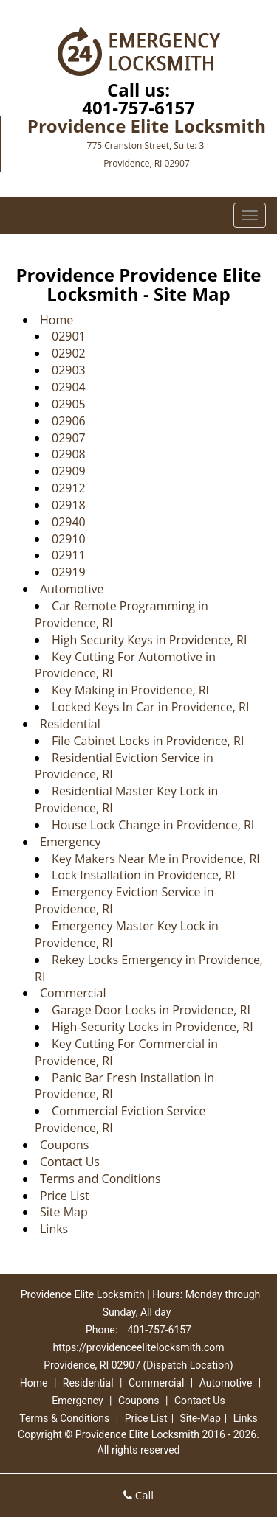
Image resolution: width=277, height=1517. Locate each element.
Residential (70, 724)
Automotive (71, 589)
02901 (69, 336)
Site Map (64, 1212)
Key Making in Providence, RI (130, 690)
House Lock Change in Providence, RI (153, 825)
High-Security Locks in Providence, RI (152, 1027)
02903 (69, 370)
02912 (69, 488)
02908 (69, 454)
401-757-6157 (138, 107)
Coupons (64, 1145)
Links (54, 1229)
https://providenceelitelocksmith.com (138, 1347)
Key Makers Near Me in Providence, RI (156, 859)
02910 (69, 539)
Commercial (73, 993)
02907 (69, 438)
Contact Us (70, 1162)
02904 (69, 387)
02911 (69, 555)
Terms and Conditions (100, 1179)
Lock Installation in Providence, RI (144, 875)
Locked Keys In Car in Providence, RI (150, 707)
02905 (69, 404)
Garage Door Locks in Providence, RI (151, 1010)
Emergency (70, 842)
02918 (69, 505)
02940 (69, 522)
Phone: (103, 1330)
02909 (69, 471)
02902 (69, 353)
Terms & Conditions (64, 1418)
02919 (69, 572)
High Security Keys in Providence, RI (149, 640)
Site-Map (200, 1418)
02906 (69, 421)
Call (138, 1495)
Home (56, 320)
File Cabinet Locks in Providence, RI (148, 741)
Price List (64, 1196)
